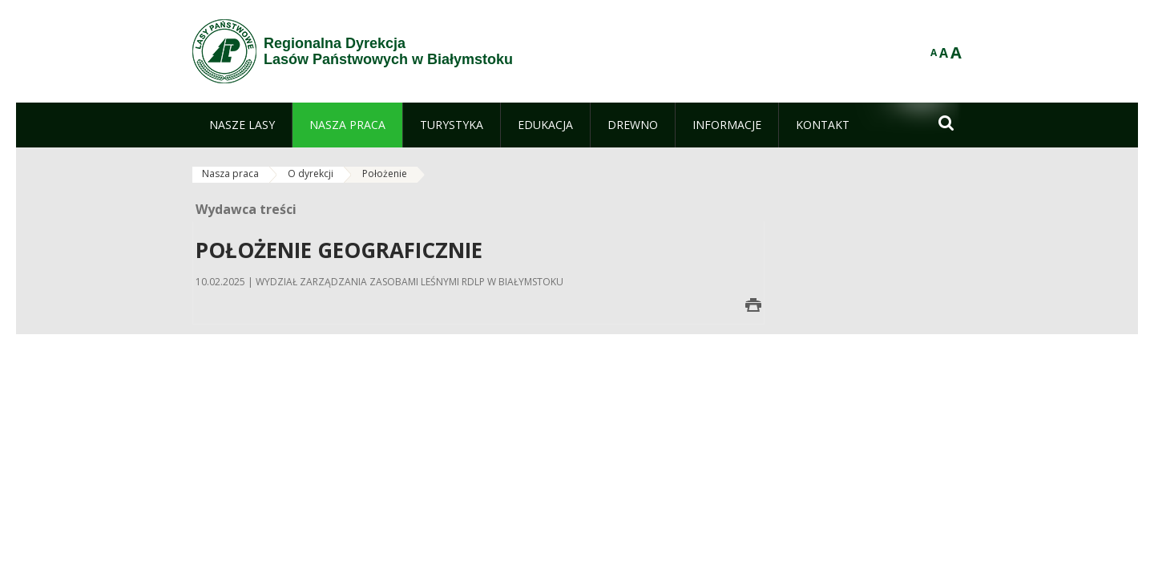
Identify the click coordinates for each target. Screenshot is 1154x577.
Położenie (384, 173)
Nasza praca (230, 173)
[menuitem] (242, 125)
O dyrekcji (310, 173)
